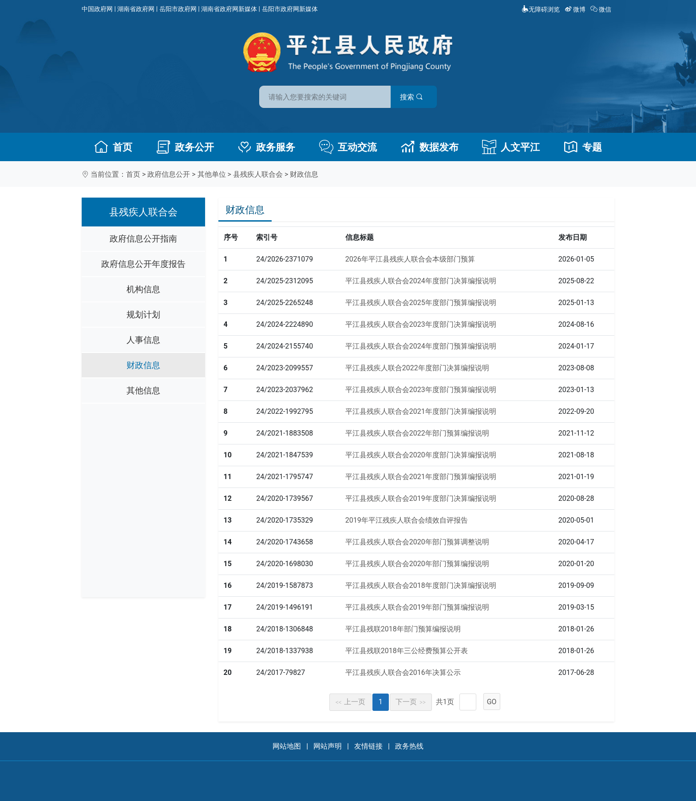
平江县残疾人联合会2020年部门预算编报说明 (417, 563)
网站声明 (327, 746)
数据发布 (430, 147)
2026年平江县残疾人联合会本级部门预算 (410, 259)
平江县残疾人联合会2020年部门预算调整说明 (417, 542)
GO (492, 702)
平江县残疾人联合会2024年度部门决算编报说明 (420, 281)
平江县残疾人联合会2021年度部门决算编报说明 (420, 411)
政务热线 (409, 746)
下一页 (410, 702)
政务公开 (185, 147)
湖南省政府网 (135, 8)
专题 (583, 147)
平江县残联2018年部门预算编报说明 (403, 629)
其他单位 (212, 174)
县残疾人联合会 (258, 174)
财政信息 (304, 174)
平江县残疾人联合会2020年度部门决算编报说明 (420, 455)
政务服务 (266, 147)
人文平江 (511, 147)
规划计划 (143, 314)
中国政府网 (97, 8)
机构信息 (143, 289)
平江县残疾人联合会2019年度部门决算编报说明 (420, 498)
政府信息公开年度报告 (143, 264)
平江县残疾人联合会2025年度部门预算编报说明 (420, 302)
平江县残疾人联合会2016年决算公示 (403, 672)
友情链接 (368, 746)
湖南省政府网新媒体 (229, 8)
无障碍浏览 (541, 9)
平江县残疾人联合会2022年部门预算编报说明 (417, 433)
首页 (113, 147)
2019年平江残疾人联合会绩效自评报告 (406, 520)
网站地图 (287, 746)
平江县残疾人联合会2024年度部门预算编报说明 (420, 346)
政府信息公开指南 (143, 239)
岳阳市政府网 (178, 8)
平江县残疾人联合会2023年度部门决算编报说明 (420, 324)
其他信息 (143, 390)
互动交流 (348, 147)
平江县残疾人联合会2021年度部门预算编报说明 (420, 476)
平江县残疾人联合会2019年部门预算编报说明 (417, 607)
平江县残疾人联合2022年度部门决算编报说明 (417, 368)
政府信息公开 (168, 174)
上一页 (351, 702)
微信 (601, 9)
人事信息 (143, 340)
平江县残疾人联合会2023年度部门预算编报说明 (420, 389)
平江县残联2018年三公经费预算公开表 (406, 650)
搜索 (411, 97)
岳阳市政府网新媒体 (290, 8)
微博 (576, 9)
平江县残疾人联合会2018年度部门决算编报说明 (420, 585)
